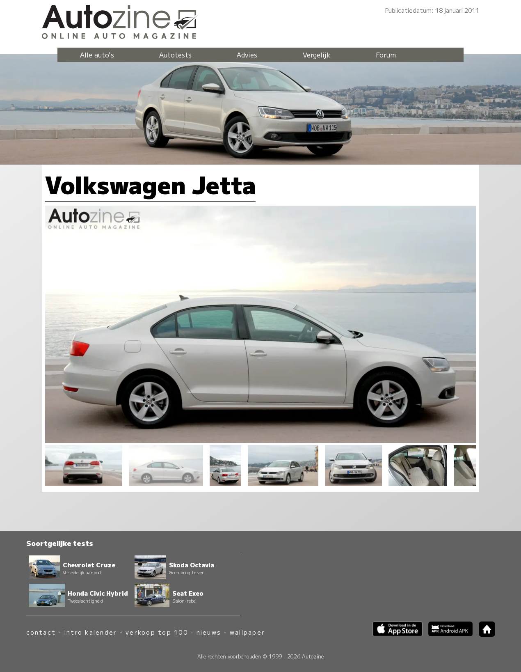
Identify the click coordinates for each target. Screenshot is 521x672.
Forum (386, 55)
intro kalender (90, 632)
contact (41, 632)
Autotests (175, 55)
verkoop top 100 (157, 632)
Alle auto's (97, 55)
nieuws (209, 632)
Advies (247, 55)
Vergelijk (317, 55)
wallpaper (247, 632)
